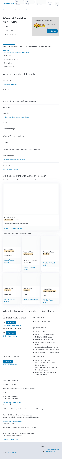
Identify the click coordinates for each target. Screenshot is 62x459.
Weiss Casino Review (10, 365)
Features (6, 53)
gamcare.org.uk (50, 452)
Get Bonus (52, 31)
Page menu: (7, 50)
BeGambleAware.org (52, 449)
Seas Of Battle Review (30, 299)
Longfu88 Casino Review (11, 440)
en (57, 3)
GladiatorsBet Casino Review (12, 421)
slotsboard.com (11, 452)
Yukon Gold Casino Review (12, 325)
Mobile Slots (50, 4)
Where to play (24, 53)
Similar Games (14, 53)
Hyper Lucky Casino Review (12, 403)
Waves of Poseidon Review (13, 228)
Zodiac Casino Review (10, 336)
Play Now (11, 322)
